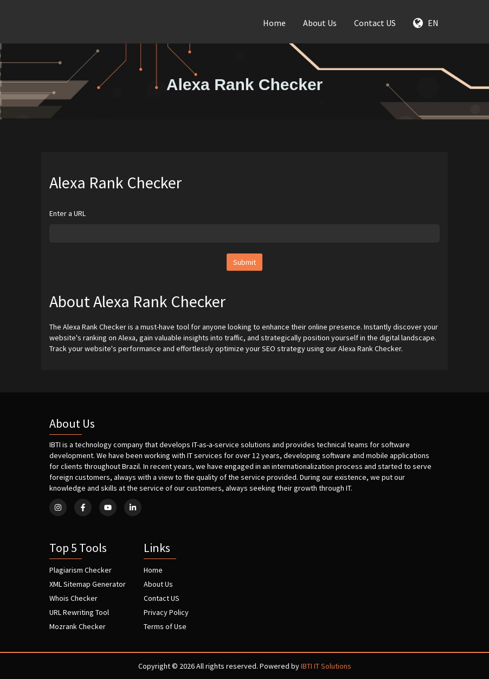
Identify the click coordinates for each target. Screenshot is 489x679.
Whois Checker (73, 598)
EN (426, 22)
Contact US (375, 22)
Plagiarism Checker (80, 570)
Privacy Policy (166, 612)
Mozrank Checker (77, 626)
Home (274, 22)
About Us (320, 22)
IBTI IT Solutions (326, 666)
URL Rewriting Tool (79, 612)
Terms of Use (165, 626)
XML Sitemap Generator (87, 584)
